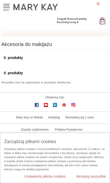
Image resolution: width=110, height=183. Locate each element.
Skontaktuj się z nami (79, 117)
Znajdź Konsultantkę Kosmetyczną (72, 20)
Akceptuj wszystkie (91, 176)
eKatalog (54, 117)
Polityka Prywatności (69, 129)
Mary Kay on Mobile (29, 117)
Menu (6, 6)
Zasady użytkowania (35, 129)
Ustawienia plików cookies (45, 176)
